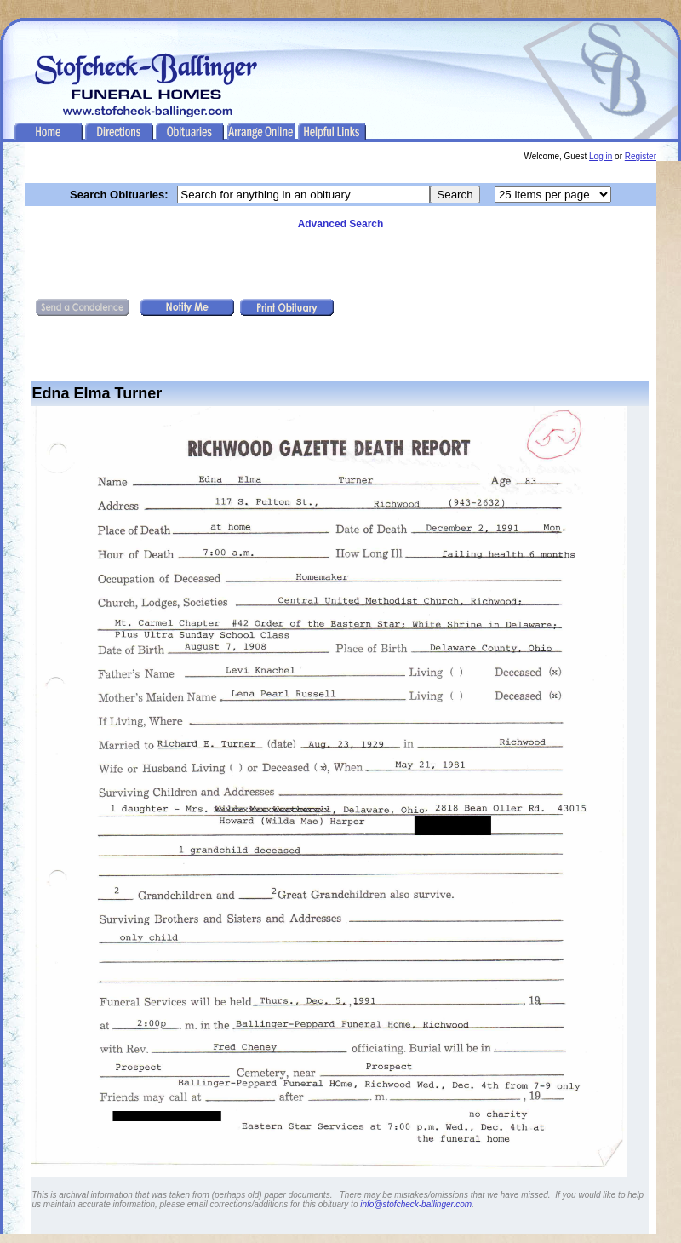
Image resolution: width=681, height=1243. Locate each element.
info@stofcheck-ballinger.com (416, 1204)
